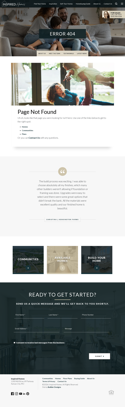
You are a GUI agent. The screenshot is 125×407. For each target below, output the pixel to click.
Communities (27, 130)
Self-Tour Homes (66, 4)
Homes (25, 127)
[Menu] (122, 4)
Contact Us (108, 4)
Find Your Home (40, 4)
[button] (116, 7)
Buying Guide (79, 378)
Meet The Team (54, 53)
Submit (98, 356)
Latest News (82, 53)
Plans (24, 134)
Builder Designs (54, 387)
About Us (97, 4)
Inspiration (53, 4)
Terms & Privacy (48, 381)
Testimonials (68, 53)
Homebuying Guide (83, 4)
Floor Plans (67, 378)
